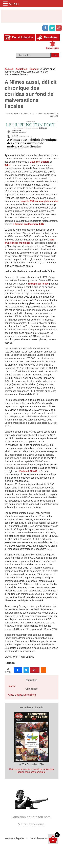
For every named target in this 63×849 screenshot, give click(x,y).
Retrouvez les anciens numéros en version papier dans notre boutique (31, 770)
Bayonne (35, 161)
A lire (10, 694)
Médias (18, 694)
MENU (14, 4)
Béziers (45, 161)
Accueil (9, 69)
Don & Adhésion (22, 37)
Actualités (21, 69)
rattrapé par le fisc (38, 283)
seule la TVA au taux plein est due (39, 201)
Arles (8, 165)
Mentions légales (14, 838)
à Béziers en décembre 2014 (28, 224)
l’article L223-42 (28, 471)
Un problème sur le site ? (44, 838)
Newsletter (51, 37)
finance (34, 69)
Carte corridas (52, 48)
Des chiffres (29, 694)
